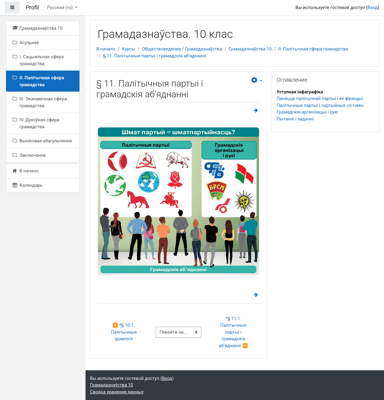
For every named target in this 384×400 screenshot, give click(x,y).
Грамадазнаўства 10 (250, 49)
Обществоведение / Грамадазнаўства (182, 49)
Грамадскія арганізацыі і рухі (307, 112)
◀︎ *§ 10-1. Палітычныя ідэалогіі (124, 332)
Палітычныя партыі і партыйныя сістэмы (320, 105)
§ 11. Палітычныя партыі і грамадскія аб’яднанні (154, 56)
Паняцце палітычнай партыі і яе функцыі (320, 98)
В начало (105, 49)
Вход (373, 7)
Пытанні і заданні (295, 119)
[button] (256, 80)
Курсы (128, 49)
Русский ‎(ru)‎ (60, 7)
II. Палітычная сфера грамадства (313, 49)
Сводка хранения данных (117, 392)
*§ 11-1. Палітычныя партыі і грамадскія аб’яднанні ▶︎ (233, 332)
